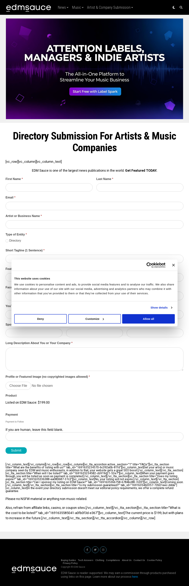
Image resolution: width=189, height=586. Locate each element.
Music (76, 7)
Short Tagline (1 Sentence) (25, 250)
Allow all (148, 318)
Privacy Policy (70, 563)
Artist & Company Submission (108, 7)
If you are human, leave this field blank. (34, 430)
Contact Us (139, 560)
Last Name (104, 179)
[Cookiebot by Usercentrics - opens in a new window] (149, 265)
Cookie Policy (154, 560)
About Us (127, 560)
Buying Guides (68, 560)
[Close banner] (173, 265)
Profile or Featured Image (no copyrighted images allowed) (48, 376)
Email (10, 197)
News (62, 7)
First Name (14, 179)
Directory (13, 240)
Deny (40, 318)
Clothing (99, 560)
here (135, 576)
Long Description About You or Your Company (39, 343)
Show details (159, 307)
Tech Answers (85, 560)
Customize (94, 318)
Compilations (113, 560)
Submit (16, 450)
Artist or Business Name (24, 216)
